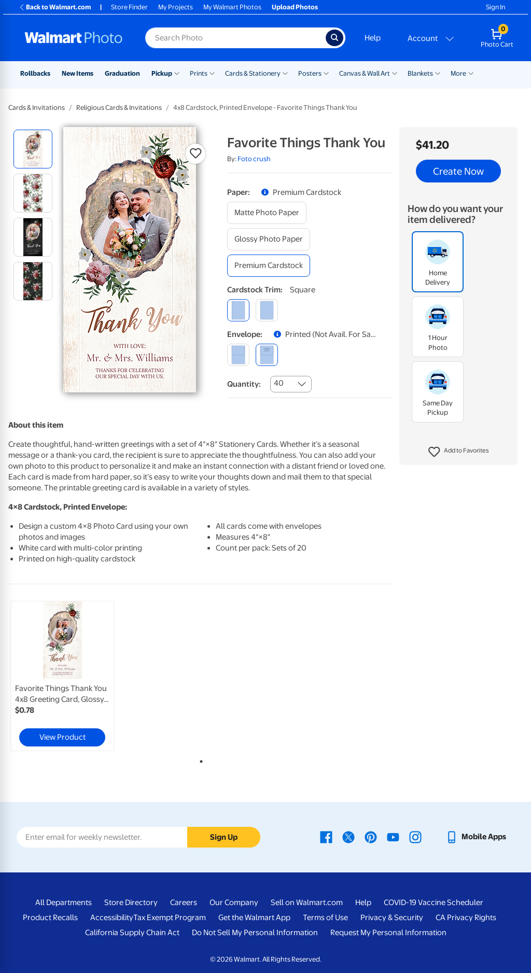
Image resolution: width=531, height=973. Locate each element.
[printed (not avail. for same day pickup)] (267, 355)
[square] (238, 310)
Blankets (420, 73)
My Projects (175, 7)
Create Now (458, 171)
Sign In (495, 7)
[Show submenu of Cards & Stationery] (285, 72)
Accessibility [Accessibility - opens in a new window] (111, 917)
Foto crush (254, 159)
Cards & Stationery (253, 73)
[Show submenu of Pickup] (177, 72)
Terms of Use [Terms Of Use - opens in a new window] (325, 917)
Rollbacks (35, 73)
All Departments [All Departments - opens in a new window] (63, 902)
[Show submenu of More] (471, 72)
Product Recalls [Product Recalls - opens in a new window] (50, 917)
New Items (77, 73)
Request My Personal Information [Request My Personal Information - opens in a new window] (388, 932)
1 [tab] (199, 759)
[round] (267, 310)
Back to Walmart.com (55, 7)
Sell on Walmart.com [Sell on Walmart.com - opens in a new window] (307, 902)
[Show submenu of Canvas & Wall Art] (395, 72)
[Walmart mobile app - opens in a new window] (475, 836)
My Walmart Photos (232, 7)
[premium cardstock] (268, 266)
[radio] (32, 149)
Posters (310, 73)
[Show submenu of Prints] (212, 72)
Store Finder (129, 7)
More (458, 73)
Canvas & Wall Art (364, 73)
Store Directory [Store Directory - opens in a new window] (131, 902)
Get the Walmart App (254, 917)
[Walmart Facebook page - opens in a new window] (326, 836)
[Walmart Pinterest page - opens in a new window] (371, 836)
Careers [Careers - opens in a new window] (183, 902)
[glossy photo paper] (268, 239)
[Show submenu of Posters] (326, 72)
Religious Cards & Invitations (119, 107)
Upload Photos (295, 7)
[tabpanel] (72, 676)
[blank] (238, 355)
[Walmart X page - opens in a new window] (348, 836)
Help (373, 38)
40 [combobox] (279, 383)
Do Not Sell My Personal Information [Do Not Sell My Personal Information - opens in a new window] (255, 932)
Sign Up (223, 837)
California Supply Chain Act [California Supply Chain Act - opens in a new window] (132, 932)
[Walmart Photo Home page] (73, 38)
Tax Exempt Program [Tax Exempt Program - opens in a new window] (169, 917)
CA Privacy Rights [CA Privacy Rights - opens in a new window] (466, 917)
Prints (198, 73)
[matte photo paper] (266, 213)
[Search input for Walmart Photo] (235, 37)
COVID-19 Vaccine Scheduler (433, 902)
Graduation (122, 73)
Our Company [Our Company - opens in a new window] (233, 902)
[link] (62, 676)
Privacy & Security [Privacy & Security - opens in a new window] (391, 917)
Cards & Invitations (36, 107)
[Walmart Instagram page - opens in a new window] (415, 836)
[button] (458, 452)
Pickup (161, 73)
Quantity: (244, 384)
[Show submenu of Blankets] (438, 72)
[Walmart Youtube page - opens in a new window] (393, 836)
